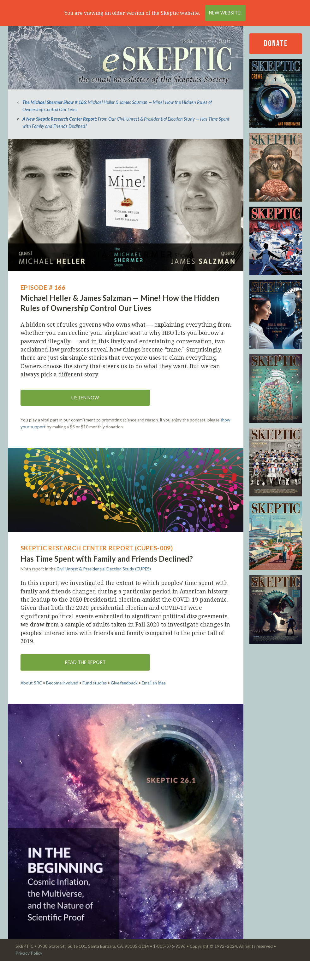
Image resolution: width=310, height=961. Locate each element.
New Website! (225, 12)
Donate (275, 44)
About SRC (31, 682)
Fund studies (94, 682)
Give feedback (124, 682)
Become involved (62, 682)
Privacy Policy (28, 953)
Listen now (85, 397)
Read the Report (85, 662)
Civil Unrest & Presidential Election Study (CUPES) (104, 568)
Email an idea (154, 682)
